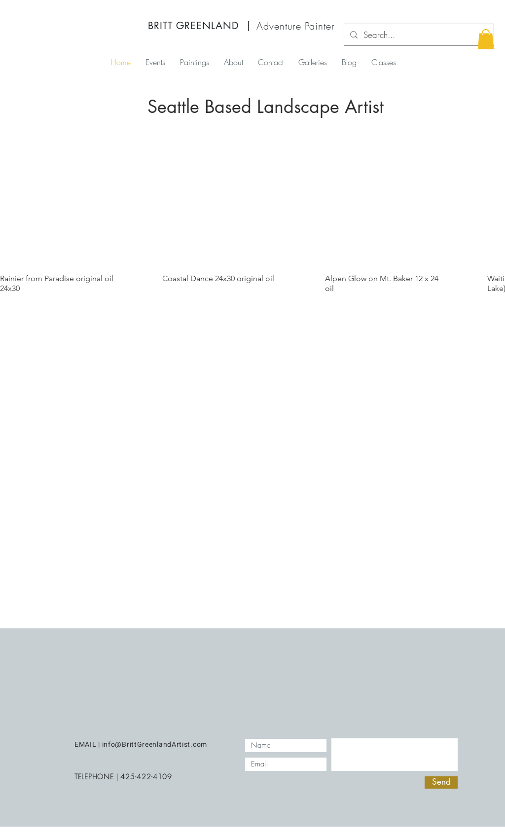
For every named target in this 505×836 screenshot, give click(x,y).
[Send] (441, 782)
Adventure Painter (295, 26)
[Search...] (418, 34)
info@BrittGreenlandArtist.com (154, 744)
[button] (485, 39)
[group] (252, 222)
